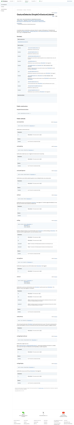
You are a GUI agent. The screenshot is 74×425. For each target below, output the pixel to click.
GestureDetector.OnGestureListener (38, 21)
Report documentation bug (68, 423)
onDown (29, 61)
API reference (4, 4)
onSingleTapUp (30, 90)
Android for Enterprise (17, 423)
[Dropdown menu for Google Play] (36, 1)
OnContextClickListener (44, 31)
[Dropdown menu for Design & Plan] (22, 1)
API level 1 (55, 12)
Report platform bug (67, 422)
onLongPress (30, 71)
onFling (29, 65)
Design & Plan (19, 1)
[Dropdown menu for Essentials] (14, 1)
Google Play (33, 1)
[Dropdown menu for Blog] (43, 1)
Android (15, 422)
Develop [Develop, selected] (26, 1)
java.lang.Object (19, 23)
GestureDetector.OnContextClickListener (36, 20)
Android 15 (45, 422)
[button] (6, 11)
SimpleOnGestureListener (22, 41)
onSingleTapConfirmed (32, 85)
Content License (41, 388)
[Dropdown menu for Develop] (29, 1)
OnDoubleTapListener (34, 31)
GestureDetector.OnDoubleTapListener (24, 21)
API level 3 (55, 146)
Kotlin (53, 16)
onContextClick (31, 47)
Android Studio (69, 1)
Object (21, 20)
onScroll (29, 75)
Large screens (36, 422)
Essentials (11, 1)
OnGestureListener (25, 31)
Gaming (25, 422)
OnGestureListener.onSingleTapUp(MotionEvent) (28, 345)
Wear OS (35, 423)
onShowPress (30, 81)
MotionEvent (36, 47)
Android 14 (45, 423)
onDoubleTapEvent (31, 56)
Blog (41, 1)
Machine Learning (26, 423)
